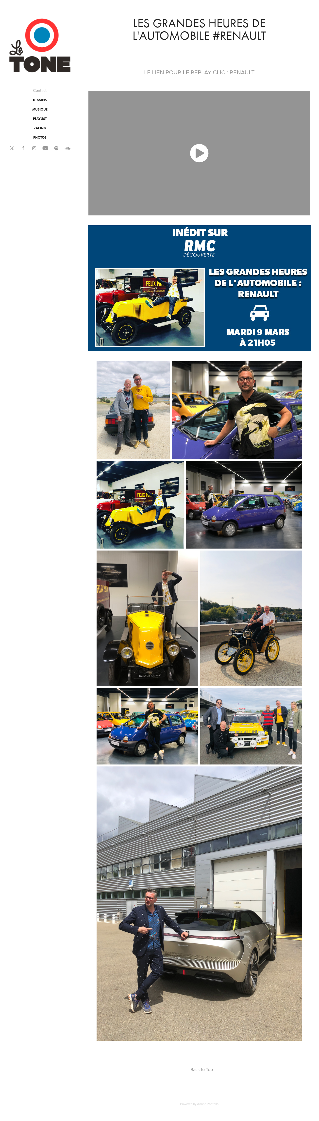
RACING (40, 128)
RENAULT (242, 72)
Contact (40, 90)
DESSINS (40, 100)
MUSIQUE (40, 109)
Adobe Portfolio (207, 1104)
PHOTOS (40, 137)
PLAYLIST (40, 119)
